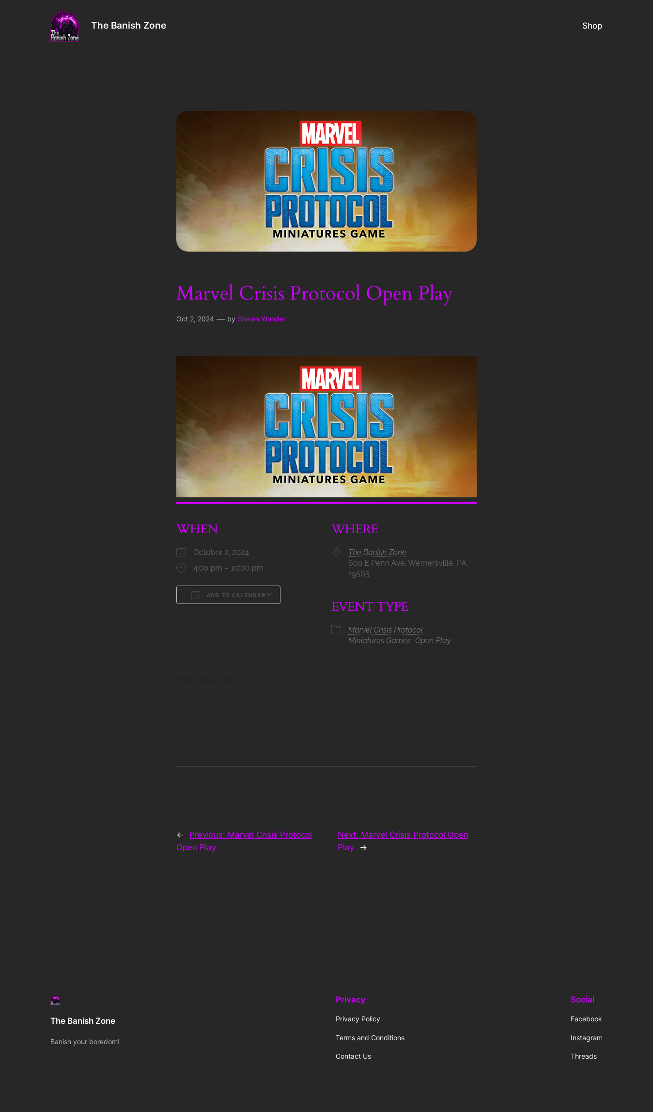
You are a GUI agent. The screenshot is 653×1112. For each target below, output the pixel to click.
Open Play (433, 640)
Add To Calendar (228, 594)
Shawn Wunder (262, 319)
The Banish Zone (128, 25)
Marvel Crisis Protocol (385, 630)
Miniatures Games (379, 640)
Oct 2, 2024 (195, 319)
